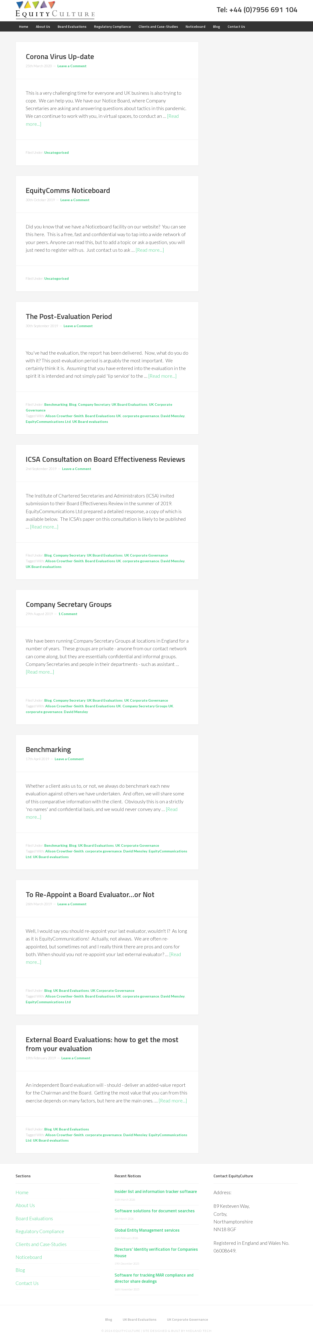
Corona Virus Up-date (60, 56)
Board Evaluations (34, 1218)
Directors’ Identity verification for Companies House (156, 1252)
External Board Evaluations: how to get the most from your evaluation (102, 1044)
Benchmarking (56, 404)
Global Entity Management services (147, 1230)
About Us (25, 1205)
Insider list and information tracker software (156, 1191)
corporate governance (140, 416)
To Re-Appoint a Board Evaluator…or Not (90, 894)
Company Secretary (94, 404)
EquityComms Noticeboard (68, 190)
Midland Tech (199, 1331)
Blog (72, 404)
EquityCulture (126, 1331)
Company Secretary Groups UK (147, 706)
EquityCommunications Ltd (48, 421)
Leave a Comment (72, 66)
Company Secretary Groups (69, 604)
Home (22, 1192)
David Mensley (173, 416)
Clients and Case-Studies (41, 1244)
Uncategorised (56, 152)
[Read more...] (150, 250)
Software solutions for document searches (155, 1211)
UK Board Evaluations (129, 404)
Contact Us (27, 1283)
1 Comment (67, 614)
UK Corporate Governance (146, 555)
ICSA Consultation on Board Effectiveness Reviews (105, 459)
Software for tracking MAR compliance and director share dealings (154, 1278)
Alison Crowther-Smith (64, 416)
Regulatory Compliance (40, 1231)
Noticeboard (29, 1257)
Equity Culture (55, 10)
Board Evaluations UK (103, 416)
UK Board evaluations (90, 421)
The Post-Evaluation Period (69, 316)
